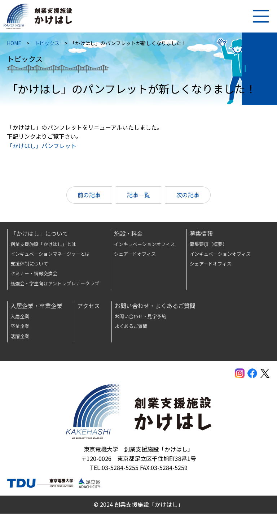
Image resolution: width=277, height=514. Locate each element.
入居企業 (19, 316)
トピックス (47, 44)
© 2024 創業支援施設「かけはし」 (139, 504)
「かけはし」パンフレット (42, 147)
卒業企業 (19, 326)
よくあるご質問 (131, 326)
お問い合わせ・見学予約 (140, 316)
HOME (14, 44)
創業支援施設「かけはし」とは (43, 244)
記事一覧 (138, 196)
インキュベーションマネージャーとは (50, 254)
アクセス (88, 306)
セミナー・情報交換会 (33, 273)
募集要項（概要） (208, 244)
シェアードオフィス (135, 254)
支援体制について (29, 263)
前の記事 (88, 196)
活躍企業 (19, 336)
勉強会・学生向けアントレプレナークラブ (54, 283)
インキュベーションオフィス (144, 244)
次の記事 (188, 196)
